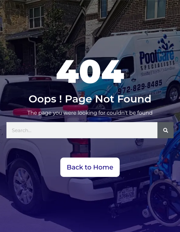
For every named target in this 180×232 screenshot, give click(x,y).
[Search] (165, 130)
